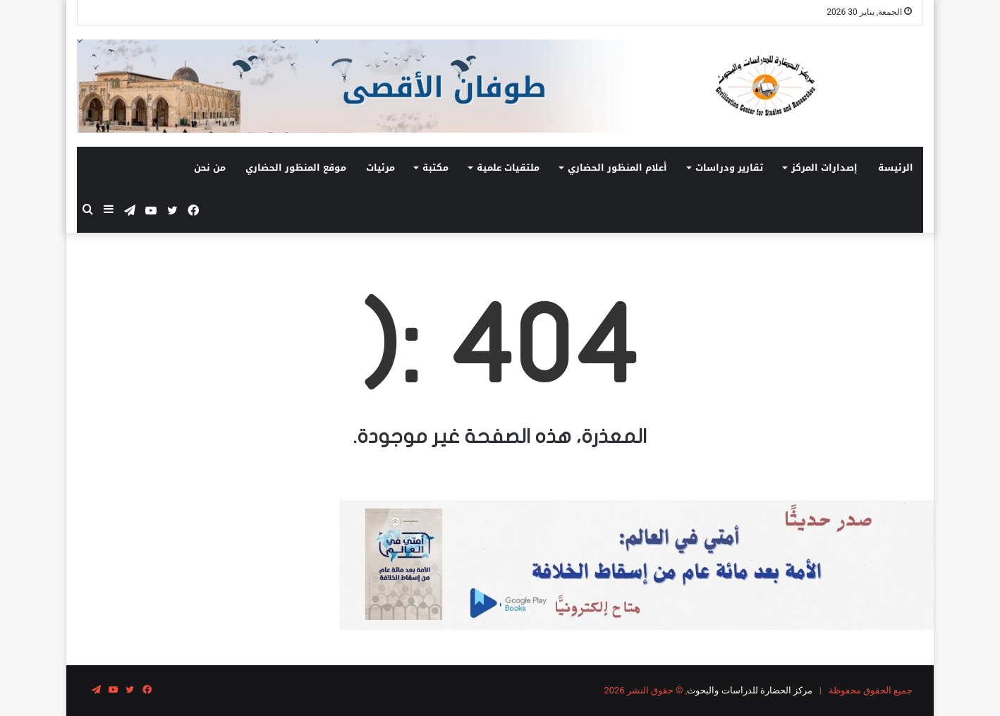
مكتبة (435, 167)
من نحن (210, 167)
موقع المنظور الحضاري (295, 167)
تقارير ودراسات (729, 167)
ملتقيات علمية (508, 167)
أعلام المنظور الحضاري (617, 167)
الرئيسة (895, 167)
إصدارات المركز (824, 167)
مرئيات (380, 167)
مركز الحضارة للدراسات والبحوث (749, 690)
